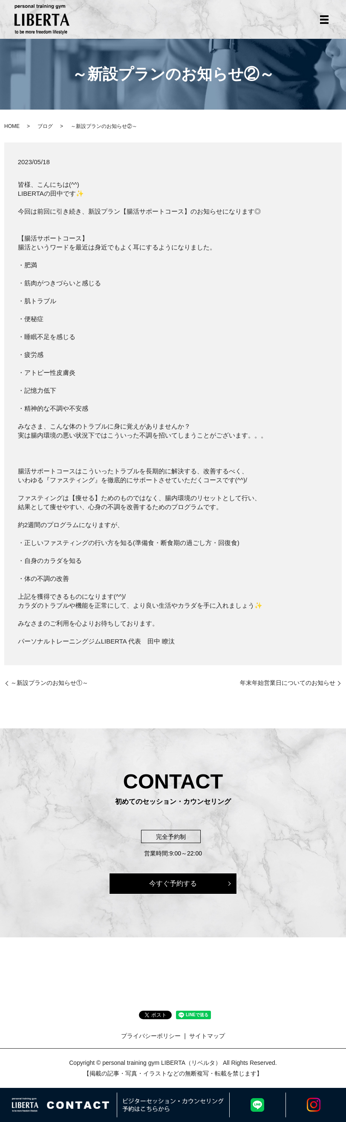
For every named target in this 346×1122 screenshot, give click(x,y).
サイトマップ (207, 1035)
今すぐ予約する (173, 883)
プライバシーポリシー (151, 1035)
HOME (12, 126)
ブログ (45, 126)
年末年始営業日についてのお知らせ (287, 682)
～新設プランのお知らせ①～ (49, 682)
